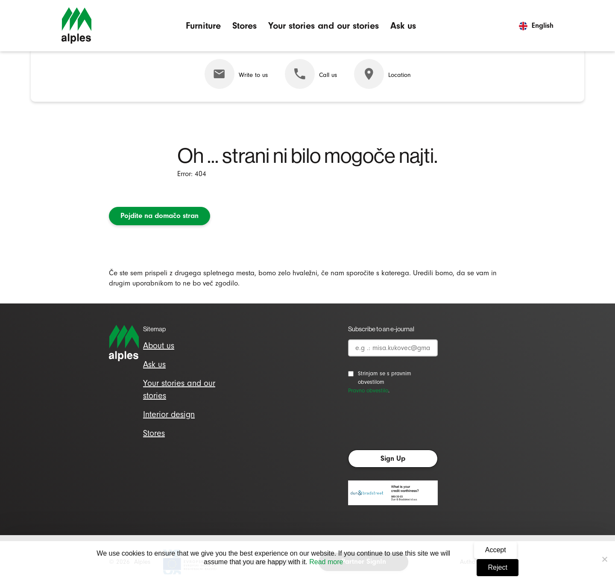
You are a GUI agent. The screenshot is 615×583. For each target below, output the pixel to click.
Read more (326, 561)
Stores (244, 25)
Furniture (203, 25)
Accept (495, 550)
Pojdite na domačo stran (159, 216)
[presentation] (413, 424)
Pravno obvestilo (368, 390)
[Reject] (604, 559)
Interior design (169, 414)
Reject (497, 567)
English (536, 25)
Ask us (403, 25)
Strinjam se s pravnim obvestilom (384, 377)
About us (158, 345)
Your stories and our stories (323, 25)
